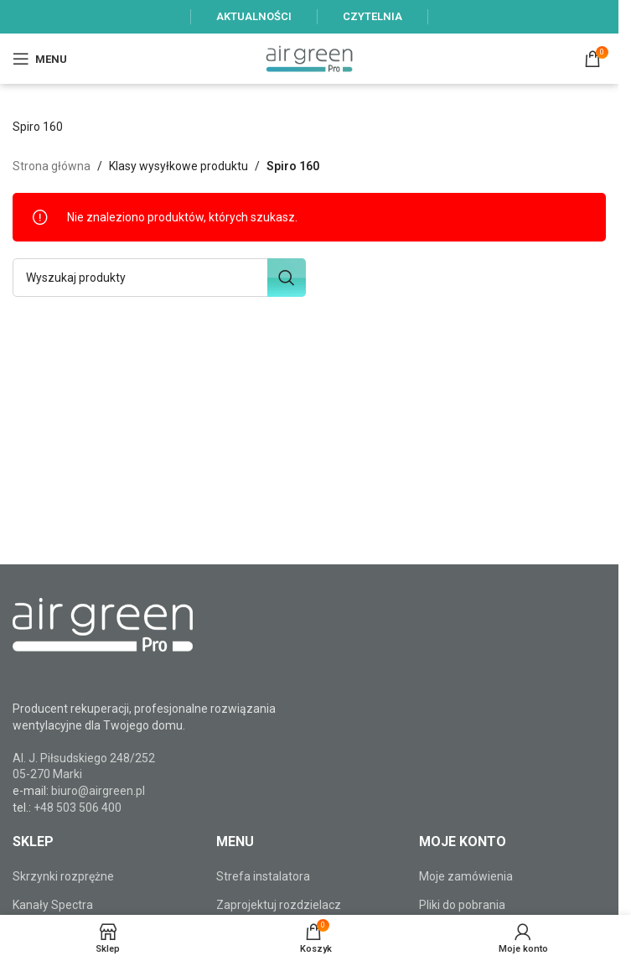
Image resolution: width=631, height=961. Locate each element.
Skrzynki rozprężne (63, 876)
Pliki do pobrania (462, 905)
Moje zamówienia (466, 876)
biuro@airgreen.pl (98, 790)
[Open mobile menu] (39, 58)
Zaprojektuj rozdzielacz (278, 905)
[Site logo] (309, 58)
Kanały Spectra (53, 905)
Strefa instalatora (263, 876)
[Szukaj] (159, 277)
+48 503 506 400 (78, 807)
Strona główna (52, 166)
